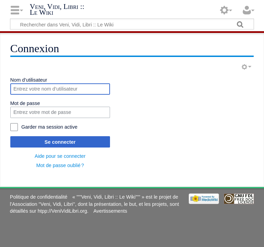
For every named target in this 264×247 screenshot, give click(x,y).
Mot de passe (25, 103)
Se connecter (60, 142)
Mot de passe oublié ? (60, 165)
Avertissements (110, 211)
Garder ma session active (49, 127)
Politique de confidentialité (38, 197)
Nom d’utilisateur (28, 80)
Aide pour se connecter (60, 156)
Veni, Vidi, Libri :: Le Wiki (57, 10)
